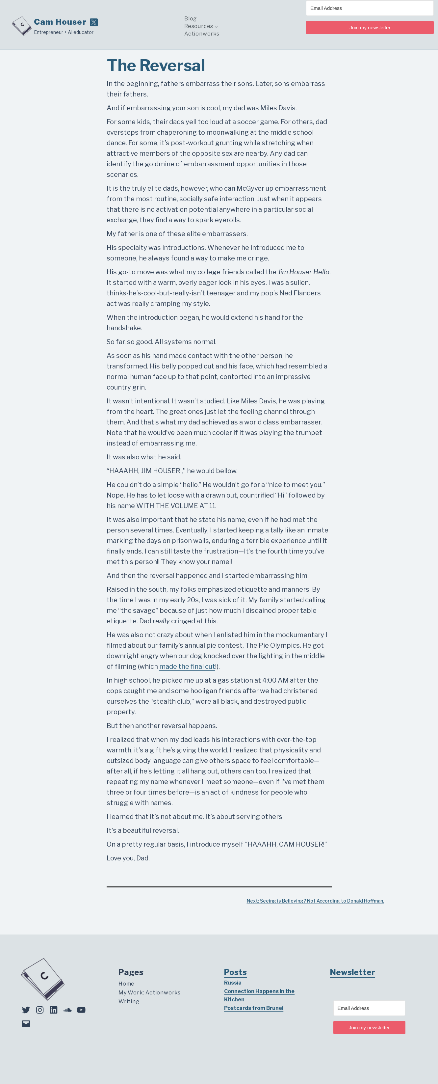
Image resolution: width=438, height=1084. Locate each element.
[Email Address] (370, 8)
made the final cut (187, 666)
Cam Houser (60, 22)
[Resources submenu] (216, 26)
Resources (198, 26)
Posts (235, 972)
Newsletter (352, 972)
